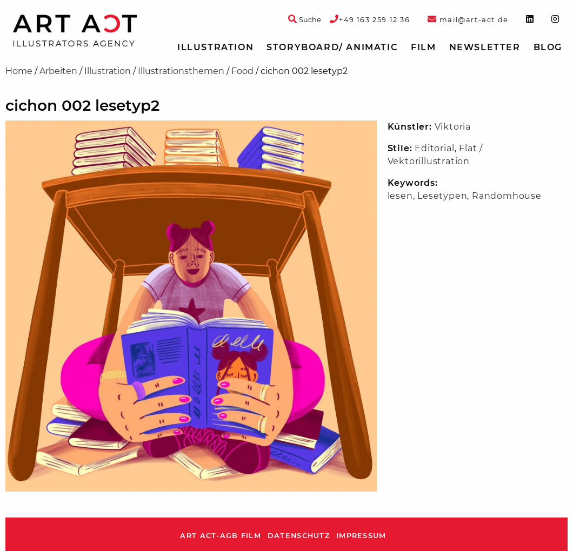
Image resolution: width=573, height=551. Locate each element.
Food (242, 71)
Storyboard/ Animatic (332, 47)
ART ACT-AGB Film (220, 536)
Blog (548, 47)
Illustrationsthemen (181, 71)
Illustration (215, 47)
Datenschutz (299, 536)
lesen (400, 196)
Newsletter (485, 47)
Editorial (434, 148)
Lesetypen (442, 196)
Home (18, 71)
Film (423, 47)
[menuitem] (215, 47)
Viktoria (453, 127)
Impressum (361, 536)
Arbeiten (58, 71)
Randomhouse (507, 196)
